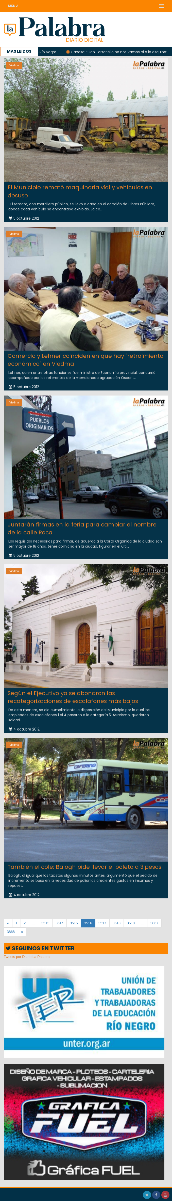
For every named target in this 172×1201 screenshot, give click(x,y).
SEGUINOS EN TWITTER (40, 948)
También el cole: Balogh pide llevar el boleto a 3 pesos (84, 862)
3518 (117, 923)
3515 (74, 923)
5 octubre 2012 (24, 218)
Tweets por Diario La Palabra (27, 957)
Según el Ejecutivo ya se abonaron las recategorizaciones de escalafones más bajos (73, 692)
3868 (11, 932)
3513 (45, 923)
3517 (102, 923)
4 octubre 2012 (24, 724)
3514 (59, 923)
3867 (154, 923)
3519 (131, 923)
